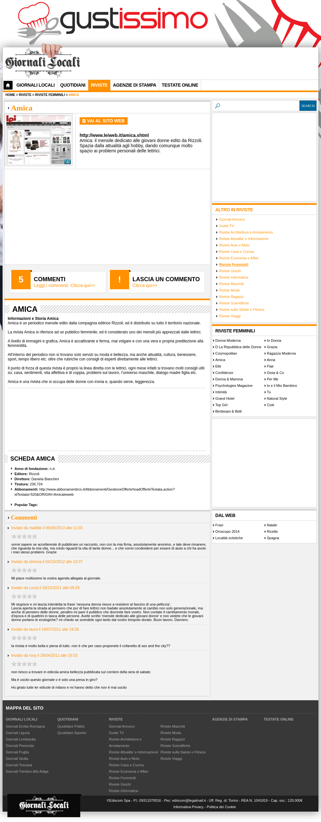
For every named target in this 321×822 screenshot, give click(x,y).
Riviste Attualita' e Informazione (243, 239)
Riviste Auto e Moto (234, 245)
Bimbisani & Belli (228, 411)
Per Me (272, 379)
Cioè (270, 405)
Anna (271, 360)
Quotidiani (72, 85)
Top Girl (221, 405)
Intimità (221, 392)
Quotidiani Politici (70, 726)
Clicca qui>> (144, 285)
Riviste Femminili (233, 264)
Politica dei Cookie (221, 807)
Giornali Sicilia (17, 758)
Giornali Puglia (17, 752)
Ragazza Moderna (281, 353)
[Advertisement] (166, 94)
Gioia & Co (275, 373)
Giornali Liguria (18, 733)
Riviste (116, 719)
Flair (270, 366)
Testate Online (279, 719)
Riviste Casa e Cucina (236, 251)
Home (10, 95)
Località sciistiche (229, 538)
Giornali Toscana (19, 765)
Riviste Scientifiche (234, 303)
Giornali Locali (35, 85)
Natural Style (277, 398)
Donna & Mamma (229, 379)
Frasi (219, 525)
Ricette (272, 531)
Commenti (49, 279)
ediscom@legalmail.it (189, 800)
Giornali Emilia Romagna (25, 726)
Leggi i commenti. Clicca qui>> (64, 285)
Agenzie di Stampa (230, 719)
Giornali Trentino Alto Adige (27, 771)
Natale (272, 525)
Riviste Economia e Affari (238, 258)
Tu (269, 392)
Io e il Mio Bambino (282, 385)
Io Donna (274, 340)
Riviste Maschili (231, 284)
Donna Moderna (228, 340)
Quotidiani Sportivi (71, 733)
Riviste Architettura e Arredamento (246, 232)
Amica (220, 360)
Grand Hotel (224, 398)
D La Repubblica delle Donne (238, 347)
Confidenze (224, 373)
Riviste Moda (229, 290)
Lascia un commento (166, 279)
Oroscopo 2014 (227, 531)
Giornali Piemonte (20, 746)
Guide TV (226, 226)
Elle (218, 366)
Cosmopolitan (226, 353)
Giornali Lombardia (21, 739)
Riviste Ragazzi (231, 297)
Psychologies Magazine (234, 385)
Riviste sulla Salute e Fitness (242, 309)
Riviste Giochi (230, 271)
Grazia (272, 347)
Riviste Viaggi (229, 316)
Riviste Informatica (233, 277)
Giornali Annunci (232, 219)
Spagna (273, 538)
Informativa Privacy (188, 807)
